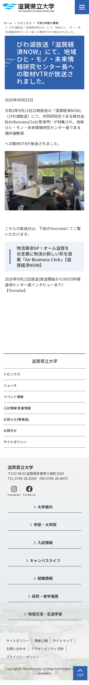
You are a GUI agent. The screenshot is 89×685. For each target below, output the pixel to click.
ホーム (8, 23)
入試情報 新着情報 (17, 408)
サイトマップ (63, 640)
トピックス (24, 23)
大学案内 (45, 507)
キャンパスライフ (45, 560)
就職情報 (45, 578)
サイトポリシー (15, 441)
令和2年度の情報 (47, 23)
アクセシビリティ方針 (47, 648)
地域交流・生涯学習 (45, 614)
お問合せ (10, 430)
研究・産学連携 (45, 596)
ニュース (10, 385)
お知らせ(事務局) (16, 419)
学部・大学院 (45, 524)
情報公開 (41, 640)
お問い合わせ (16, 648)
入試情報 (45, 542)
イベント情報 (13, 396)
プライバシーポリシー (22, 657)
